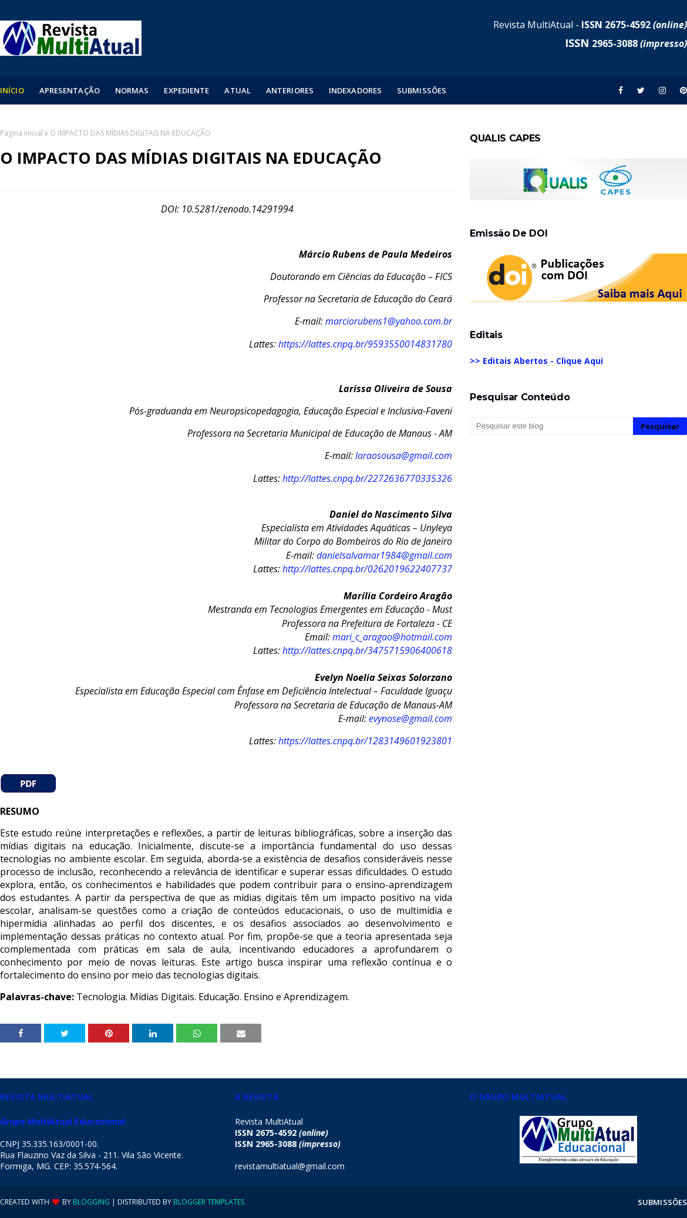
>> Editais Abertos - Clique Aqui (536, 360)
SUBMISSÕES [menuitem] (421, 90)
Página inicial (21, 133)
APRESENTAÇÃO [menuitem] (69, 90)
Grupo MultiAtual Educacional (62, 1121)
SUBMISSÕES (662, 1202)
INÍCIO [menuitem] (12, 90)
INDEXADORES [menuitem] (355, 90)
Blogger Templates (208, 1202)
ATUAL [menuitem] (237, 90)
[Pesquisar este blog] (551, 426)
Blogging (91, 1202)
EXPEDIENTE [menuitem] (186, 90)
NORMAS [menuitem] (132, 90)
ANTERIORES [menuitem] (290, 90)
